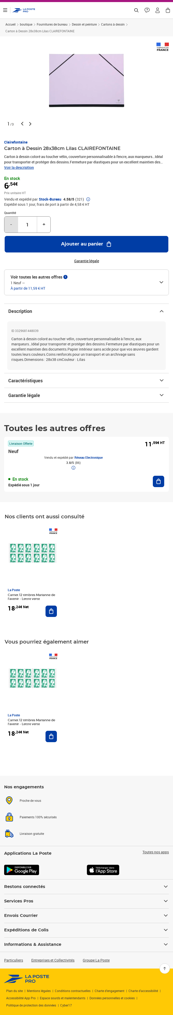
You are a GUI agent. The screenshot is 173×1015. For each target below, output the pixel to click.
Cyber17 (66, 1005)
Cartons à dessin (113, 24)
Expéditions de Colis (86, 930)
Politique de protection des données (31, 1005)
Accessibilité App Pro (21, 998)
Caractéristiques (86, 380)
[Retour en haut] (165, 968)
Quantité (10, 213)
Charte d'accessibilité (143, 991)
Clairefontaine (15, 142)
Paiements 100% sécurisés (38, 817)
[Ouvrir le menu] (5, 10)
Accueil (10, 24)
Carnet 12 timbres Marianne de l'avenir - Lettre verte (31, 596)
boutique (26, 24)
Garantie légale (86, 395)
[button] (157, 10)
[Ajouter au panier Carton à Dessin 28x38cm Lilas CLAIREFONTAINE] (86, 244)
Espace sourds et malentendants (62, 998)
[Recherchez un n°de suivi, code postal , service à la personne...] (136, 10)
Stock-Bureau (50, 199)
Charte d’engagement (109, 991)
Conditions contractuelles (73, 991)
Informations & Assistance (86, 944)
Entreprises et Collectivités (52, 960)
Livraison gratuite (32, 833)
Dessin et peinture (84, 24)
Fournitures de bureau (52, 24)
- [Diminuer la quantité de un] (11, 224)
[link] (26, 979)
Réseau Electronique (88, 457)
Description (86, 311)
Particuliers (13, 960)
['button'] (23, 10)
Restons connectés (86, 887)
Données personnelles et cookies (112, 998)
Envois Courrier (86, 916)
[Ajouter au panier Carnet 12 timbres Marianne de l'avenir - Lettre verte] (51, 611)
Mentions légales (39, 991)
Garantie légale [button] (86, 261)
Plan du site (14, 991)
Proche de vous (30, 800)
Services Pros (86, 901)
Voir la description (19, 167)
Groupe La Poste (96, 960)
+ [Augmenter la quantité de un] (44, 224)
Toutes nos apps (155, 852)
